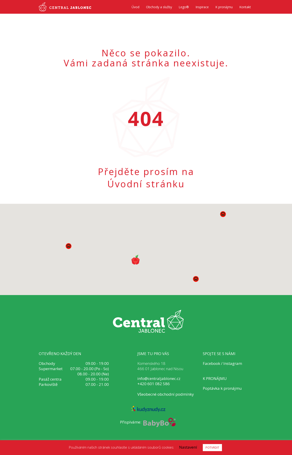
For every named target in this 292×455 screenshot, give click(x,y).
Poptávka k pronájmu (222, 388)
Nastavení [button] (188, 447)
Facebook (211, 363)
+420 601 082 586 (153, 383)
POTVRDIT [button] (212, 447)
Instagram (232, 363)
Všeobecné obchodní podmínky (165, 394)
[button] (196, 279)
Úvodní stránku (146, 184)
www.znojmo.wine (148, 430)
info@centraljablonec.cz (158, 378)
